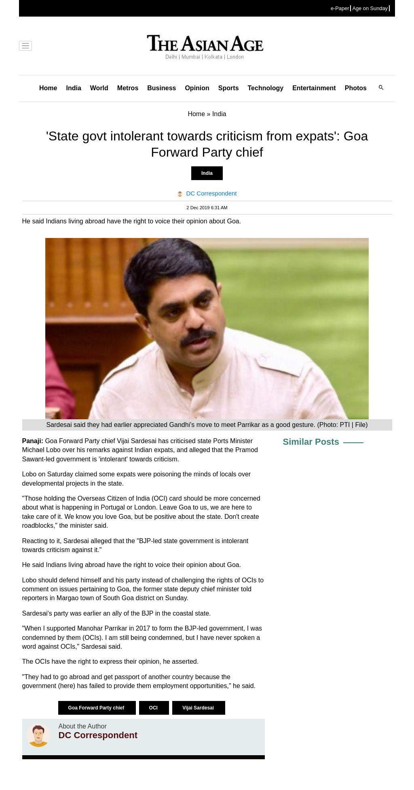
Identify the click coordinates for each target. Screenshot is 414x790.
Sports (228, 88)
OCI (154, 708)
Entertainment (314, 88)
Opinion (197, 88)
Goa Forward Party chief (97, 708)
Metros (127, 88)
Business (161, 88)
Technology (266, 88)
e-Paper (340, 8)
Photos (356, 88)
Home (48, 88)
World (99, 88)
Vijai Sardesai (198, 708)
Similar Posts (311, 442)
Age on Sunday (370, 8)
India (73, 88)
